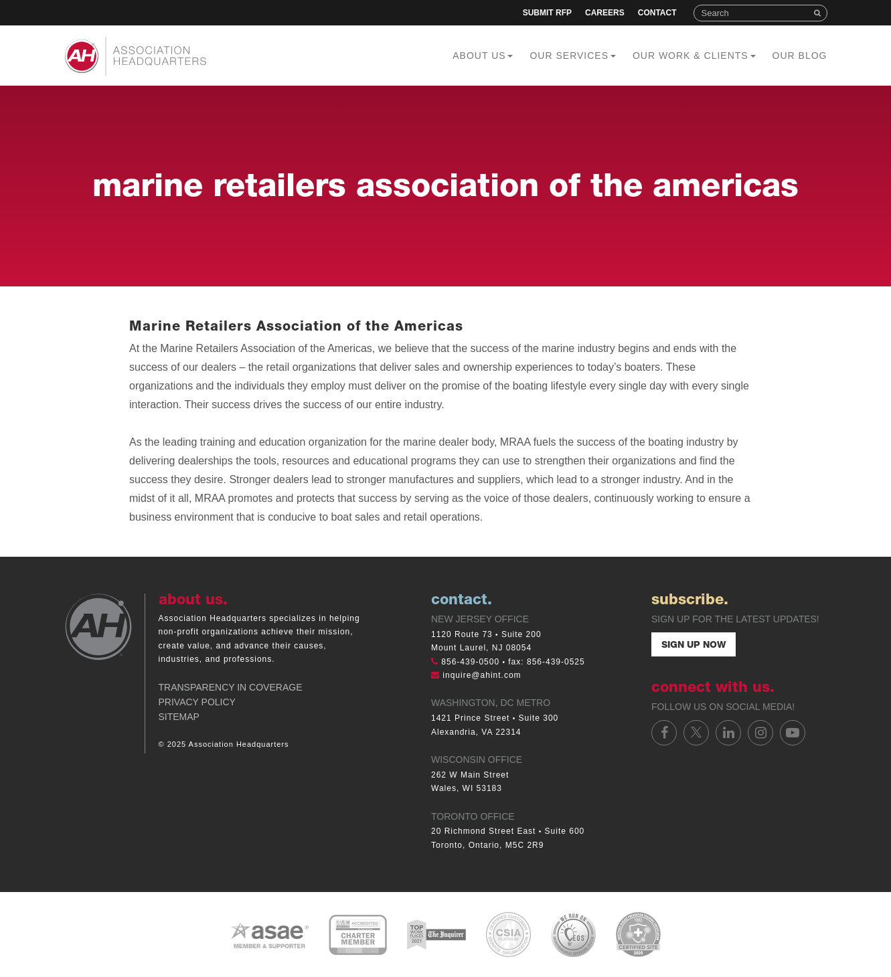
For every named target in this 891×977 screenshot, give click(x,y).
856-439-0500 (470, 662)
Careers (605, 12)
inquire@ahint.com (481, 675)
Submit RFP (547, 12)
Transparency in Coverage (231, 687)
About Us (483, 55)
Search (819, 13)
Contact (657, 12)
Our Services (572, 55)
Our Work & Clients (694, 55)
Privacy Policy (197, 702)
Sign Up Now (693, 645)
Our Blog (800, 55)
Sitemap (179, 716)
